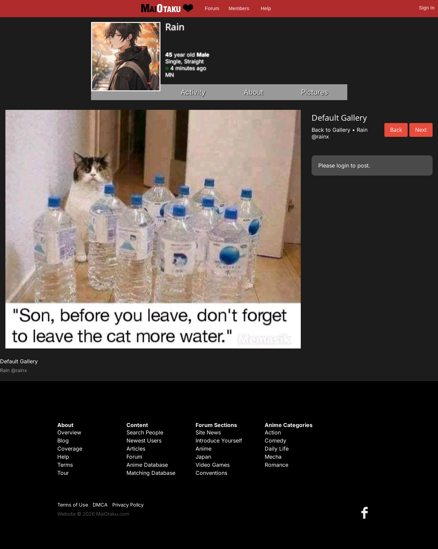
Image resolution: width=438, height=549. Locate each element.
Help (266, 8)
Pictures (314, 92)
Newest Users (144, 440)
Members (239, 8)
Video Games (213, 464)
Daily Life (277, 448)
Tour (63, 472)
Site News (208, 432)
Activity (193, 92)
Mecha (273, 456)
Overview (69, 432)
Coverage (69, 448)
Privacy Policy (128, 505)
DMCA (100, 505)
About (253, 92)
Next (421, 129)
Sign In (427, 7)
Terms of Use (72, 505)
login (343, 165)
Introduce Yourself (219, 440)
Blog (63, 440)
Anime (203, 448)
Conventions (211, 472)
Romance (276, 464)
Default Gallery (19, 361)
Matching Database (150, 472)
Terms (65, 464)
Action (273, 432)
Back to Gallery (331, 129)
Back (396, 129)
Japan (203, 456)
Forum (212, 8)
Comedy (275, 440)
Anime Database (147, 464)
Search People (144, 432)
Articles (135, 448)
